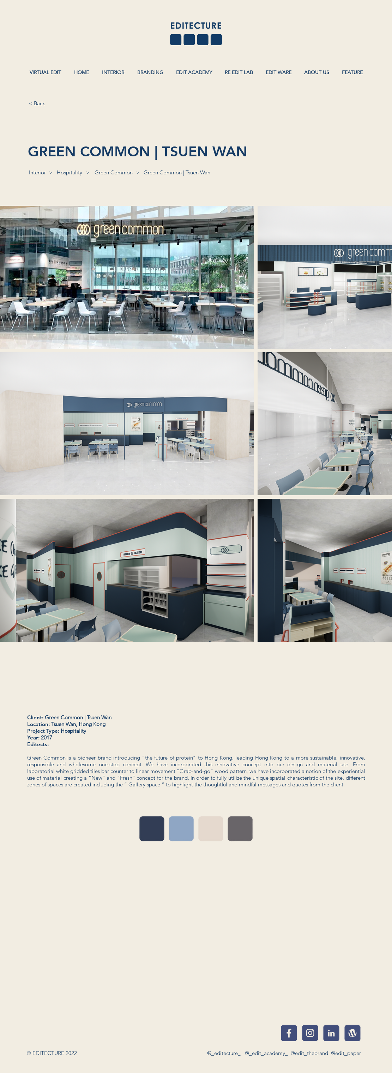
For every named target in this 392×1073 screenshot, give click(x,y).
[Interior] (37, 172)
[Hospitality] (69, 172)
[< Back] (37, 103)
